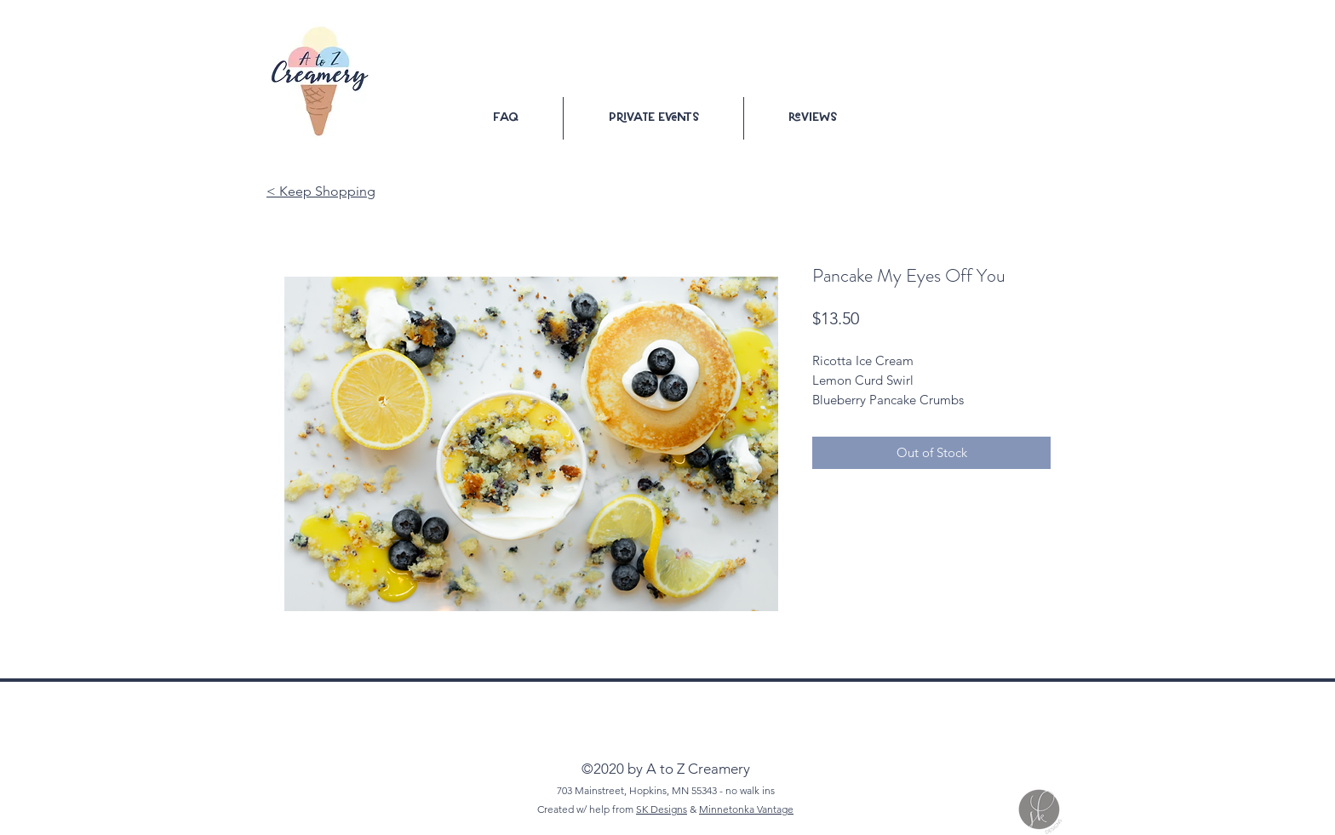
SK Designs (661, 809)
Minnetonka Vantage (746, 809)
